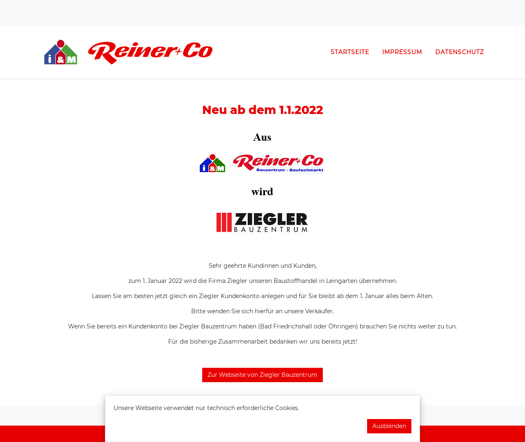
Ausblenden (389, 426)
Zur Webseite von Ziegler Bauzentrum (262, 374)
